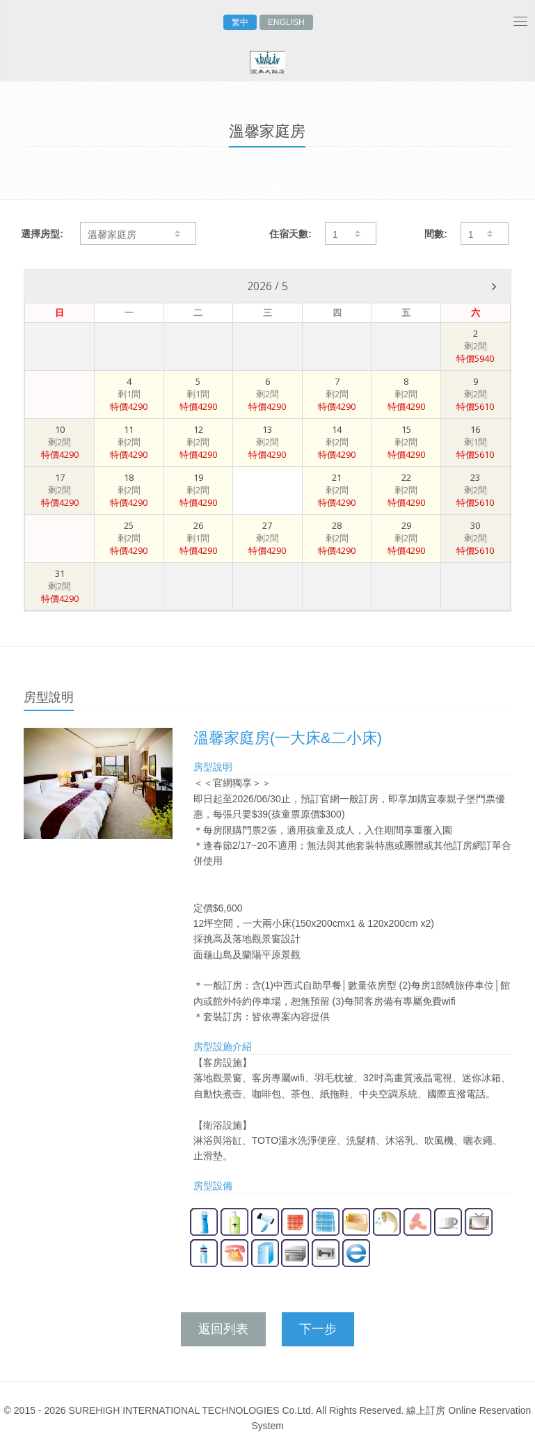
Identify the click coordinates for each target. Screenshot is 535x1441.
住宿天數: (290, 233)
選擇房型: (42, 233)
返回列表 (223, 1329)
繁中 (240, 22)
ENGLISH (286, 22)
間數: (435, 233)
